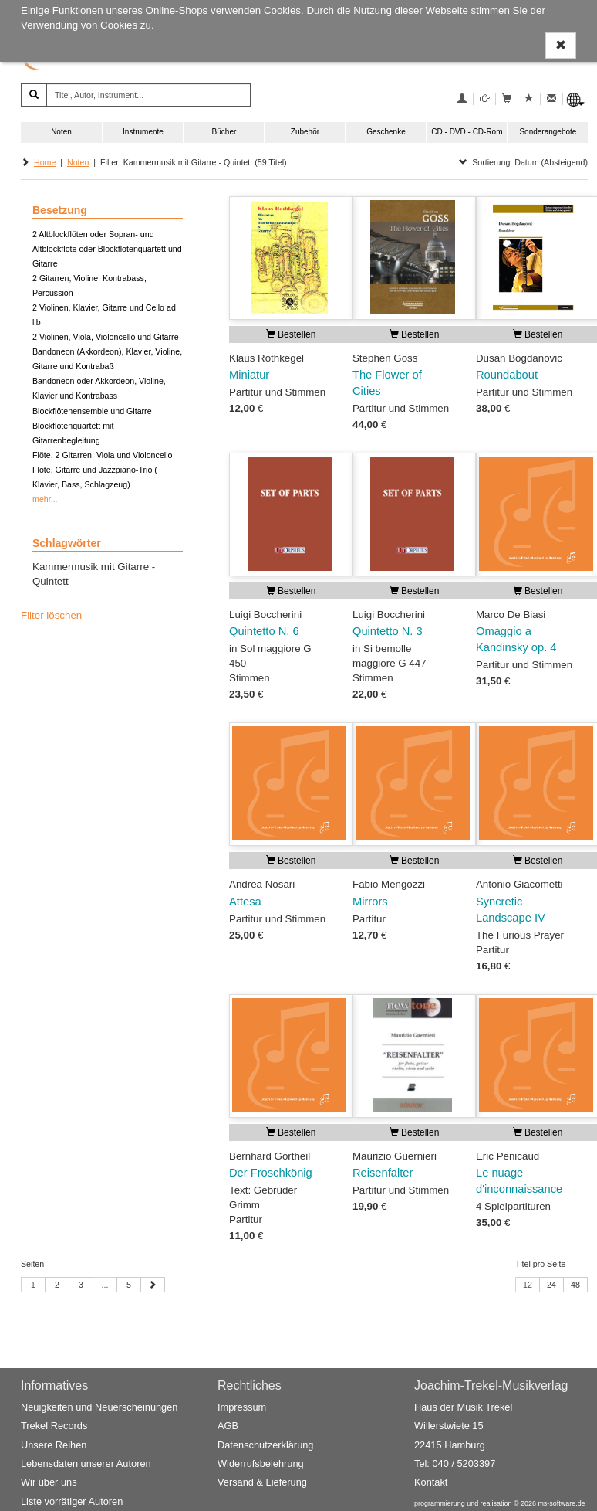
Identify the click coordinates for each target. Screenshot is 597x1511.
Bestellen (291, 334)
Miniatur (249, 374)
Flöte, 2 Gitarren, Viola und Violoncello (102, 455)
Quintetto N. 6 (264, 631)
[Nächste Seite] (152, 1284)
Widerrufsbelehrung (261, 1463)
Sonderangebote (547, 131)
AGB (228, 1426)
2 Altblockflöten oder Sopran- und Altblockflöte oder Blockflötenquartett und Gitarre (107, 248)
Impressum (242, 1407)
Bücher (224, 131)
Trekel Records (54, 1426)
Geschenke (386, 131)
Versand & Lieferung (262, 1482)
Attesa (245, 901)
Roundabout (507, 374)
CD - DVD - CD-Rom (466, 131)
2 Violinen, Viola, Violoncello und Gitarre (105, 336)
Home (45, 162)
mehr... (45, 499)
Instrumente (143, 131)
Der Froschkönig (270, 1172)
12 (527, 1284)
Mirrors (370, 901)
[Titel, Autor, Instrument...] (148, 95)
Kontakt (430, 1482)
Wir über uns (49, 1482)
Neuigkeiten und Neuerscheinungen (99, 1407)
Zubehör (305, 131)
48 (575, 1284)
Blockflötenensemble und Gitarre (92, 411)
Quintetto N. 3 (387, 631)
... (105, 1284)
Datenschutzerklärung (265, 1445)
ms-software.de (561, 1503)
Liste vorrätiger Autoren (72, 1501)
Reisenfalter (382, 1172)
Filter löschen (51, 615)
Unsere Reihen (53, 1445)
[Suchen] (34, 95)
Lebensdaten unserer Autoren (86, 1463)
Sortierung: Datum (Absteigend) (523, 162)
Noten (61, 131)
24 (551, 1284)
